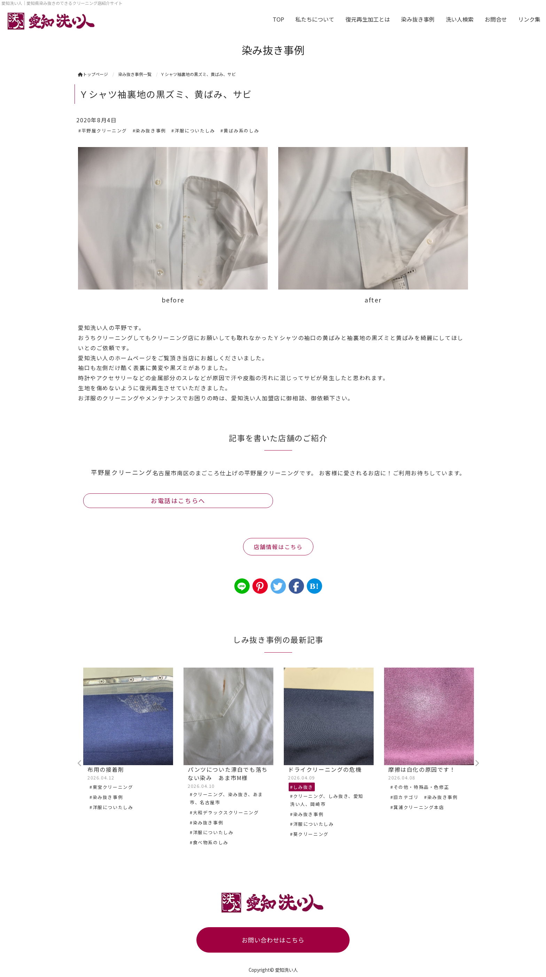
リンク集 (529, 19)
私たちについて (314, 19)
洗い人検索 (460, 19)
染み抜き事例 (418, 19)
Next (476, 763)
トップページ (93, 74)
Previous (79, 763)
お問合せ (496, 19)
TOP (278, 19)
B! (314, 586)
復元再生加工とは (367, 19)
